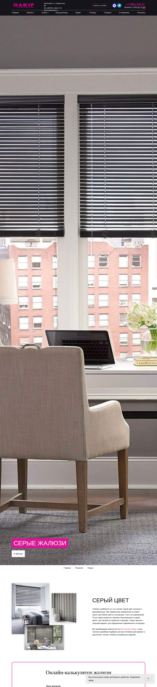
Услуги (44, 13)
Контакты (141, 13)
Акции (78, 13)
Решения (79, 568)
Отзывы (92, 13)
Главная (15, 13)
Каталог (30, 13)
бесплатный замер (128, 629)
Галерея (107, 13)
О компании (124, 13)
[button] (100, 5)
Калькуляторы (62, 13)
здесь (91, 680)
